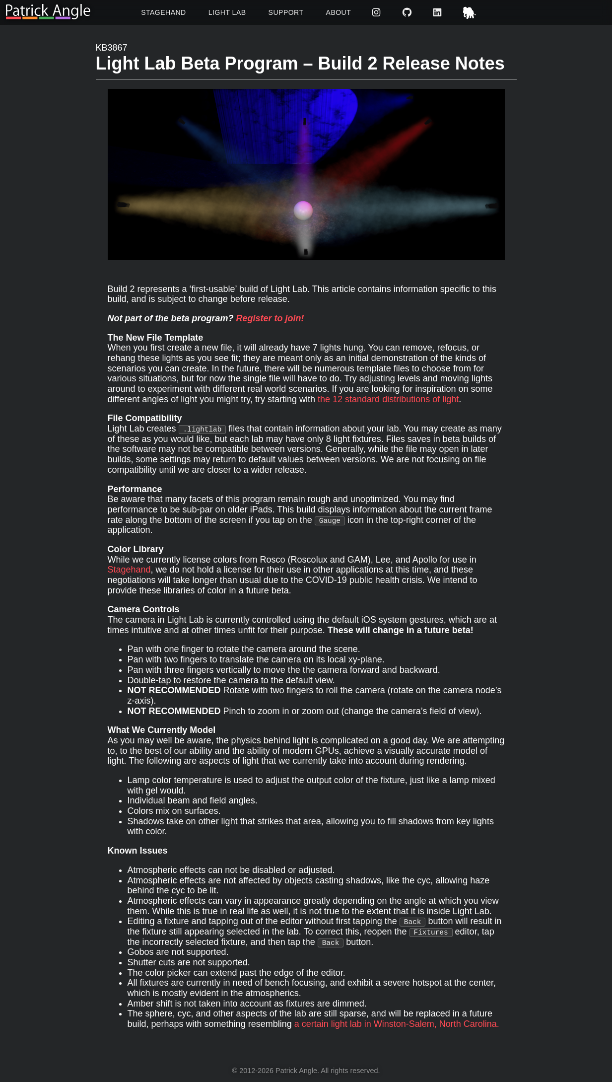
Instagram (377, 12)
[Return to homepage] (48, 12)
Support (286, 12)
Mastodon (471, 12)
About (338, 12)
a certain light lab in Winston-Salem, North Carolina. (396, 1024)
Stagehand (163, 12)
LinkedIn (438, 12)
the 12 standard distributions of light (388, 399)
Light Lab (227, 12)
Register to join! (270, 318)
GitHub (408, 12)
